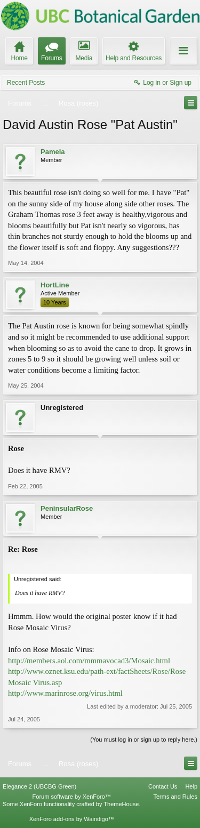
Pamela (53, 152)
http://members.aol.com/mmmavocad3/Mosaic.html (89, 660)
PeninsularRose (67, 508)
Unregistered (62, 408)
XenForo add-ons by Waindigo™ (71, 819)
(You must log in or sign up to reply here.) (143, 739)
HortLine (55, 285)
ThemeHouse (121, 804)
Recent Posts (26, 82)
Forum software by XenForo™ (72, 796)
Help (191, 786)
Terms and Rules (175, 796)
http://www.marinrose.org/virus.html (65, 693)
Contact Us (162, 786)
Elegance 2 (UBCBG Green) (39, 786)
